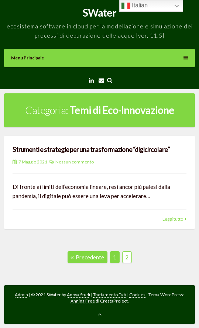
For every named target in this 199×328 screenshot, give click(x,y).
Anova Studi (78, 294)
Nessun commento (74, 162)
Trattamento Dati (110, 294)
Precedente (87, 257)
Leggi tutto (172, 219)
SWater (99, 12)
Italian (134, 5)
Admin (21, 294)
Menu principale (99, 58)
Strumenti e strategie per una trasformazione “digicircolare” (91, 149)
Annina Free (83, 301)
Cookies (137, 294)
